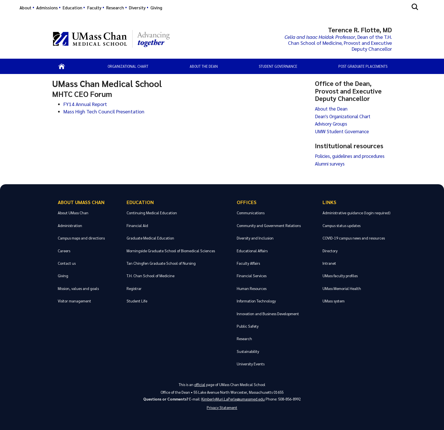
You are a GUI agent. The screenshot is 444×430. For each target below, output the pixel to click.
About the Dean (204, 66)
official (199, 384)
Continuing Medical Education (152, 212)
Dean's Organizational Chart (342, 116)
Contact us (67, 263)
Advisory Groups (331, 123)
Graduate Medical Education (150, 238)
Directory (330, 250)
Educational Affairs (252, 250)
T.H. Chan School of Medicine (150, 275)
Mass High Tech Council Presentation (103, 111)
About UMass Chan (81, 202)
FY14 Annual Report (85, 104)
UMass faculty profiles (340, 275)
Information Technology (256, 300)
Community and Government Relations (269, 225)
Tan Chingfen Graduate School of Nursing (161, 263)
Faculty (94, 7)
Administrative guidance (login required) (356, 212)
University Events (250, 363)
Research (115, 7)
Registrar (134, 288)
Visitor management (74, 300)
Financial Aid (137, 225)
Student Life (137, 300)
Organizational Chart (128, 66)
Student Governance (278, 66)
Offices (247, 202)
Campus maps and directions (81, 238)
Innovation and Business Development (268, 313)
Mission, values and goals (78, 288)
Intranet (329, 263)
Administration (70, 225)
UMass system (334, 300)
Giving (156, 7)
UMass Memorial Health (342, 288)
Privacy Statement (222, 407)
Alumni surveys (330, 163)
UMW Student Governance (342, 131)
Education (72, 7)
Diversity (137, 7)
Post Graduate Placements (362, 66)
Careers (64, 250)
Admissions (47, 7)
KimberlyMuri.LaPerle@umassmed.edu (233, 399)
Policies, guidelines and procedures (350, 156)
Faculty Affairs (248, 263)
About (25, 7)
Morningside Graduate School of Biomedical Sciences (171, 250)
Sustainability (248, 351)
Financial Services (251, 275)
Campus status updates (341, 225)
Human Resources (251, 288)
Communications (250, 212)
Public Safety (248, 326)
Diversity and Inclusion (255, 238)
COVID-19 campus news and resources (354, 238)
